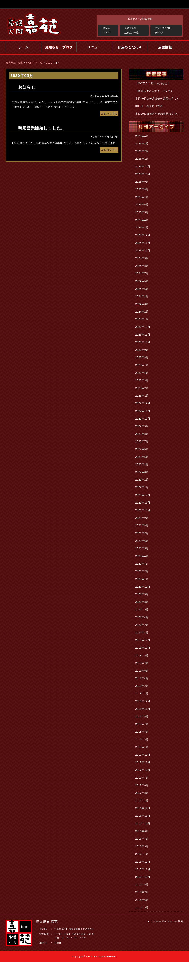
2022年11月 (142, 411)
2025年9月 (142, 181)
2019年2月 (142, 685)
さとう (109, 30)
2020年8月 (142, 601)
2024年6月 (142, 280)
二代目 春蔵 (135, 30)
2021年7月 (142, 533)
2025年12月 (142, 166)
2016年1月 (142, 853)
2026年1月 (142, 158)
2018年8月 (142, 716)
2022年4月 (142, 464)
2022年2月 (142, 479)
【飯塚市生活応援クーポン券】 (154, 90)
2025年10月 (142, 174)
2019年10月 (142, 647)
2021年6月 (142, 540)
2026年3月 (142, 143)
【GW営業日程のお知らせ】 (152, 83)
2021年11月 (142, 502)
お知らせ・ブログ (59, 47)
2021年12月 (142, 495)
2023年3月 (142, 380)
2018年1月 (142, 747)
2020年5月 (142, 609)
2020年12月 (142, 586)
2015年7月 (142, 892)
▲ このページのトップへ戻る (165, 921)
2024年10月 (142, 250)
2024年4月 (142, 296)
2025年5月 (142, 212)
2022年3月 (142, 472)
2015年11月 (142, 869)
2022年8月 (142, 433)
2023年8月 (142, 357)
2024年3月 (142, 303)
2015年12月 (142, 861)
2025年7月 (142, 196)
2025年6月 (142, 204)
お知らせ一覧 (34, 62)
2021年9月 (142, 517)
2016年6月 (142, 831)
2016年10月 (142, 823)
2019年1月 (142, 693)
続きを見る (109, 113)
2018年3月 (142, 739)
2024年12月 (142, 235)
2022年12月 (142, 403)
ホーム (23, 47)
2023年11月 (142, 334)
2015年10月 (142, 876)
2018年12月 (142, 701)
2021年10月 (142, 510)
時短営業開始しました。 (41, 128)
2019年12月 (142, 640)
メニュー (94, 47)
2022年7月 (142, 441)
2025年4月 (142, 219)
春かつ (167, 30)
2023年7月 (142, 365)
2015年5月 (142, 907)
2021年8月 (142, 525)
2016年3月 (142, 846)
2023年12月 (142, 326)
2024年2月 (142, 311)
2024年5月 (142, 288)
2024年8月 (142, 265)
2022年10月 (142, 418)
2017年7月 (142, 777)
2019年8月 (142, 655)
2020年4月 (142, 617)
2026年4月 (142, 135)
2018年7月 (142, 724)
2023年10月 (142, 342)
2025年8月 (142, 189)
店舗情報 (165, 47)
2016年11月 (142, 815)
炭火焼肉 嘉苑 (14, 62)
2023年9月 (142, 349)
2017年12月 (142, 754)
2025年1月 (142, 227)
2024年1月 (142, 319)
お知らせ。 (29, 87)
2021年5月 (142, 548)
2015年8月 (142, 884)
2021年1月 (142, 579)
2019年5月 (142, 670)
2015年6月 (142, 899)
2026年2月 (142, 151)
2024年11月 (142, 242)
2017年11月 (142, 762)
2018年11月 (142, 708)
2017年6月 (142, 785)
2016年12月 (142, 808)
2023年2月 (142, 388)
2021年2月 (142, 571)
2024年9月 (142, 258)
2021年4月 (142, 556)
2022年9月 (142, 426)
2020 (49, 62)
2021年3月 (142, 563)
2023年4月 (142, 372)
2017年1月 (142, 800)
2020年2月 (142, 624)
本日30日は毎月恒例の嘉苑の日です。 (158, 98)
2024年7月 (142, 273)
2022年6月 (142, 449)
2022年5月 (142, 456)
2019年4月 (142, 678)
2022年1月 (142, 487)
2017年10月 (142, 769)
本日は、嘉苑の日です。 (150, 106)
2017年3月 (142, 792)
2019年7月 (142, 663)
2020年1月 (142, 632)
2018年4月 (142, 731)
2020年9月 (142, 594)
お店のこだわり (129, 47)
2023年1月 (142, 395)
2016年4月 (142, 838)
